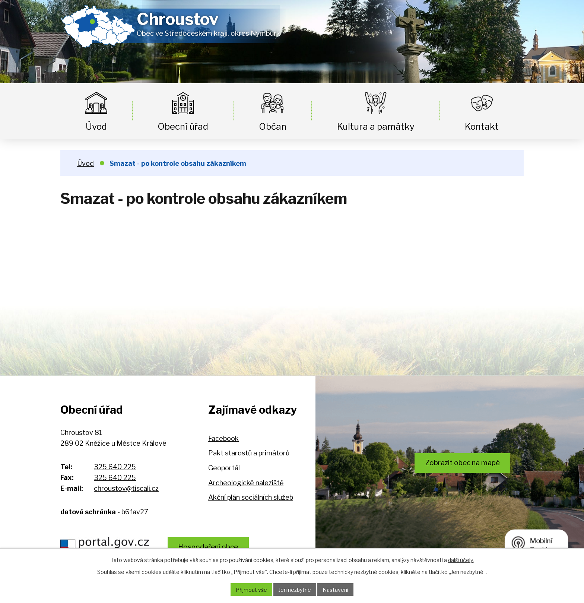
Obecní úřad (183, 126)
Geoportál (224, 468)
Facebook (223, 438)
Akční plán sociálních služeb (250, 497)
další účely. (461, 560)
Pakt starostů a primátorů (248, 453)
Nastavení (335, 590)
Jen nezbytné (295, 590)
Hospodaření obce (208, 547)
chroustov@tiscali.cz (126, 488)
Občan (272, 126)
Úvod (96, 126)
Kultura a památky (376, 126)
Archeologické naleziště (245, 483)
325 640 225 (115, 467)
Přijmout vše (251, 590)
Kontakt (482, 126)
